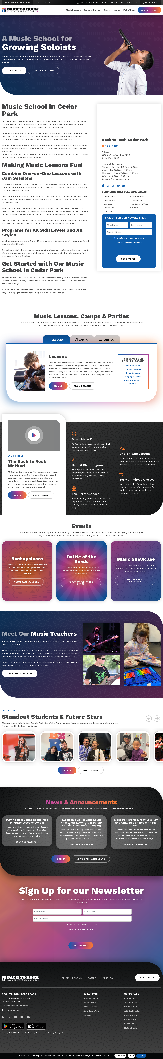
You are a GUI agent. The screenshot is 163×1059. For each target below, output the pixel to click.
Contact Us (132, 3)
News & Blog (130, 1007)
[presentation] (129, 250)
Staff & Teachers (91, 998)
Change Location (42, 3)
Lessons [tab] (55, 339)
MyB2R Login (87, 3)
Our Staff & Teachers (19, 673)
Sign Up (58, 386)
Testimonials (130, 1002)
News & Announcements (91, 859)
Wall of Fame (129, 10)
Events (107, 10)
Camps (87, 10)
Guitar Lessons (133, 369)
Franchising (102, 3)
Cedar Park (91, 994)
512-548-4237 (12, 1010)
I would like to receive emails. (129, 238)
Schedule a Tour (91, 1011)
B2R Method (130, 998)
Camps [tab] (81, 339)
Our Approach (41, 495)
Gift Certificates (132, 1011)
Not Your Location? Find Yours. (15, 1006)
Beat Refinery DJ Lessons (133, 381)
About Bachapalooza (26, 582)
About (117, 10)
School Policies (91, 1007)
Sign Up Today (149, 10)
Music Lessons (73, 10)
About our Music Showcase (135, 580)
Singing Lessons (133, 377)
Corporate (131, 994)
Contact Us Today (43, 70)
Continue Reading (27, 842)
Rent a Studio (131, 1015)
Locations (129, 1024)
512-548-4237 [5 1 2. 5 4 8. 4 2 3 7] (150, 3)
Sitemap (65, 1033)
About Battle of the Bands (81, 583)
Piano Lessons (133, 365)
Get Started (14, 70)
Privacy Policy (54, 1033)
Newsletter (117, 3)
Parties (96, 10)
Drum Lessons (133, 373)
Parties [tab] (107, 339)
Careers (87, 1015)
